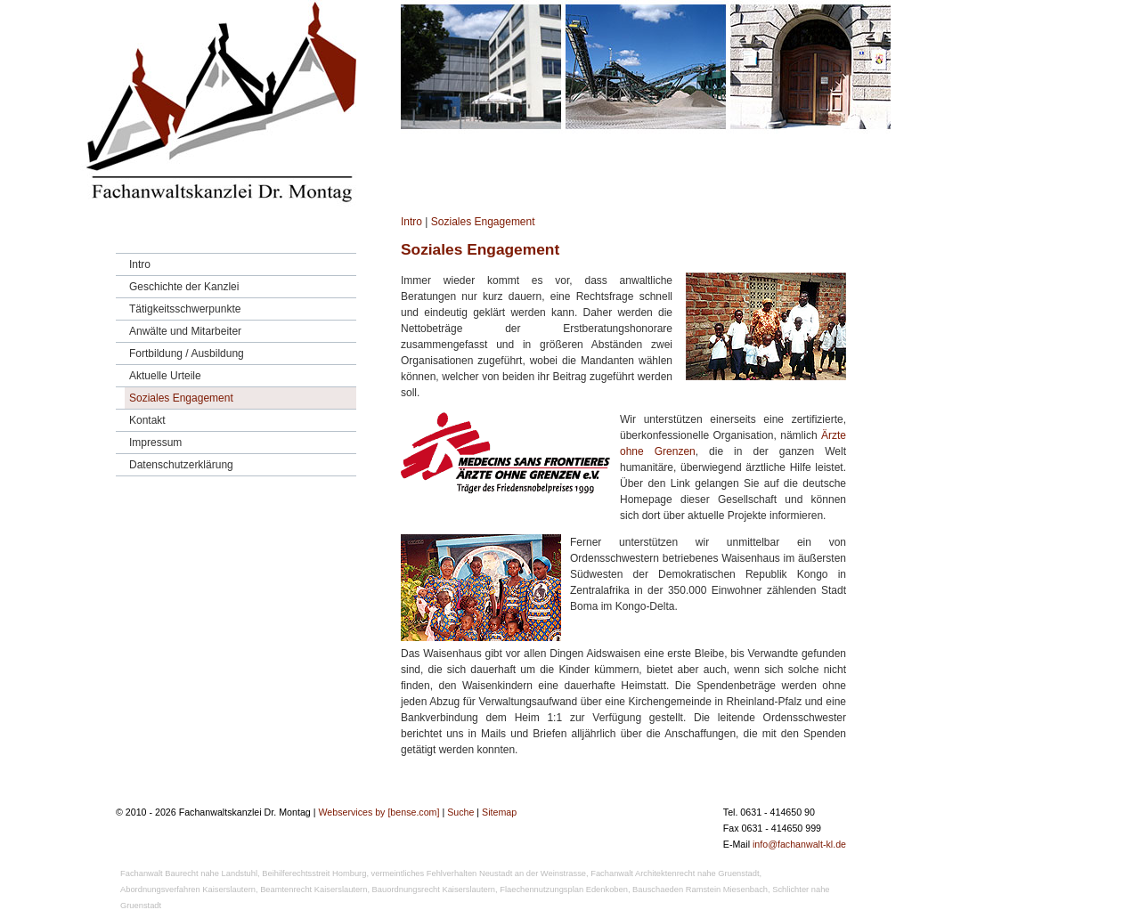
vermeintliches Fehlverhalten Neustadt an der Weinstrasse (478, 873)
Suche (460, 812)
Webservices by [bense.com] (378, 812)
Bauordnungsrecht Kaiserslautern (433, 889)
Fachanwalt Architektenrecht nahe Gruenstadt (674, 873)
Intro (411, 221)
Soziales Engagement (483, 221)
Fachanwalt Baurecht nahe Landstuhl (188, 873)
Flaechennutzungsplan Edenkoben (564, 889)
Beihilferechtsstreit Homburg (314, 873)
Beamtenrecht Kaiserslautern (313, 889)
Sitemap (499, 812)
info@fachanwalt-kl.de (799, 844)
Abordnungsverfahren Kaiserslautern (188, 889)
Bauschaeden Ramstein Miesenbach (700, 889)
